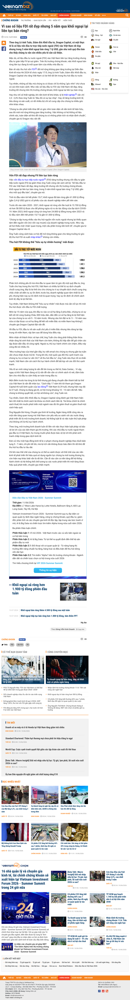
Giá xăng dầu (116, 962)
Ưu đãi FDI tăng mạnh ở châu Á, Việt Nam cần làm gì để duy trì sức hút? (116, 940)
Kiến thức (67, 20)
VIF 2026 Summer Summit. (50, 563)
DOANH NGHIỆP (76, 15)
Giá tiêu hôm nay (88, 962)
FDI (12, 644)
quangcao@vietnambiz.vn (112, 987)
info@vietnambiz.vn (17, 995)
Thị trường (26, 20)
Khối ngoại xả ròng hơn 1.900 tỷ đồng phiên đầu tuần (29, 589)
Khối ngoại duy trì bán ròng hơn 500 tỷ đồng (65, 694)
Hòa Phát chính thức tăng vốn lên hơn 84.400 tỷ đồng (73, 807)
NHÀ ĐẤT (53, 15)
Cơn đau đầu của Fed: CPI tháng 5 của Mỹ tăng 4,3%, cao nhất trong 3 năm (15, 809)
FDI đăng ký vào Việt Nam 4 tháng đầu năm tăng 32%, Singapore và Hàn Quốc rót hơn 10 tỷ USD (22, 679)
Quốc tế (8, 753)
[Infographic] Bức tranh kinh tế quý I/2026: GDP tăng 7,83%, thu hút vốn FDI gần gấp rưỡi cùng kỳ (22, 702)
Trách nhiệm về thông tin (13, 997)
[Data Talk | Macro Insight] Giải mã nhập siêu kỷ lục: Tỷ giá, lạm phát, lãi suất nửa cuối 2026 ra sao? (44, 762)
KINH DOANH (88, 15)
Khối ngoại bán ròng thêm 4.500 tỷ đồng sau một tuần (45, 610)
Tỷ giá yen (46, 962)
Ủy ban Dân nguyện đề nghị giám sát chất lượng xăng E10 (31, 774)
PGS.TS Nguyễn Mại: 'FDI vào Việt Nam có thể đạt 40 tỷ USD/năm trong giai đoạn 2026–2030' (22, 689)
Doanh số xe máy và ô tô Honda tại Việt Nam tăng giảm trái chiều (34, 727)
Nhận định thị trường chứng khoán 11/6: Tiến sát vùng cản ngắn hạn (67, 689)
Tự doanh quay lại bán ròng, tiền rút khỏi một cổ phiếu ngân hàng (65, 680)
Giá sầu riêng (24, 966)
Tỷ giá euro (56, 962)
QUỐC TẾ (36, 15)
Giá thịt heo (35, 966)
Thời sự (8, 742)
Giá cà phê (75, 962)
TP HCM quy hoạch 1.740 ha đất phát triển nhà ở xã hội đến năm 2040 (116, 898)
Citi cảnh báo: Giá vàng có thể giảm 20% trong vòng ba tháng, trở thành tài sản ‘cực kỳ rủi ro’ (74, 846)
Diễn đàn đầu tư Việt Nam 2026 (86, 966)
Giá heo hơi (66, 962)
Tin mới (10, 722)
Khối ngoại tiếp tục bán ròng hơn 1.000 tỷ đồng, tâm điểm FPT (49, 616)
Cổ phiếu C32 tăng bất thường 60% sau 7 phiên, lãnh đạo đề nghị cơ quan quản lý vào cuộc (66, 700)
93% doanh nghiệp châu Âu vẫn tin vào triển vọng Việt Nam (22, 695)
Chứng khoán (10, 20)
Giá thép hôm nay (11, 966)
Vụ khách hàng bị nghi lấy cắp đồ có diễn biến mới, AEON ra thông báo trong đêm (44, 809)
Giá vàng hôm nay (11, 962)
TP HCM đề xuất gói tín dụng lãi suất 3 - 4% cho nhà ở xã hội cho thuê (78, 939)
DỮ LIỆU (97, 15)
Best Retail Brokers (66, 966)
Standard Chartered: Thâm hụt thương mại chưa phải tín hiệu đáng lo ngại (39, 738)
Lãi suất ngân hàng (102, 962)
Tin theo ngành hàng (102, 23)
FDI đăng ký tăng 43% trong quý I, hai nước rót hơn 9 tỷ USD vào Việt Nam (23, 709)
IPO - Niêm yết (54, 20)
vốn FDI (20, 644)
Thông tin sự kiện (48, 570)
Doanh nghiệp (65, 813)
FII (27, 644)
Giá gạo (44, 966)
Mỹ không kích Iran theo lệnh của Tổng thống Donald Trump (14, 844)
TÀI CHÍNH (44, 15)
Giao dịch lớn (40, 20)
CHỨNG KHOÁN (64, 15)
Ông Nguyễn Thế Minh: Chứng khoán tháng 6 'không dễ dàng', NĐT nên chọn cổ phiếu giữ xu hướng (66, 708)
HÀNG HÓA (27, 15)
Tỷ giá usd (36, 962)
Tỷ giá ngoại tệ (25, 962)
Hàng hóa (64, 853)
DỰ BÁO (18, 15)
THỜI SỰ (10, 15)
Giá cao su (53, 966)
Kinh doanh (9, 731)
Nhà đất (109, 906)
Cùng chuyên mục (57, 652)
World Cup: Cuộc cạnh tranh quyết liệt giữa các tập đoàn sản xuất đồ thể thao (40, 749)
